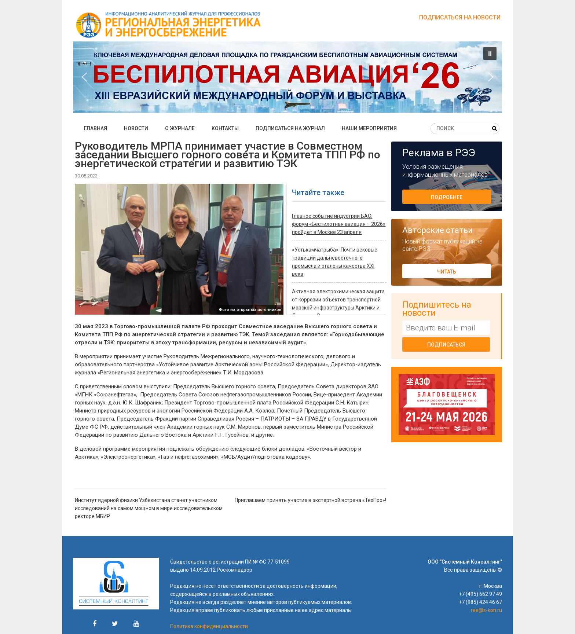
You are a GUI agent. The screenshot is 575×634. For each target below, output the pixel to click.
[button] (287, 77)
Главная (95, 128)
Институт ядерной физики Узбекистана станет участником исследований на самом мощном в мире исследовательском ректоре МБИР (149, 508)
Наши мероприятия (369, 128)
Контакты (225, 128)
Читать (446, 272)
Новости (136, 128)
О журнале (180, 128)
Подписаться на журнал (290, 128)
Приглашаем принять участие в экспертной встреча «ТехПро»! (310, 500)
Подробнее (446, 197)
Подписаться (446, 345)
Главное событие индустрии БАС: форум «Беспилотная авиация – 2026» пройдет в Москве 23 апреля (338, 224)
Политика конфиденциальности (209, 626)
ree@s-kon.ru (486, 610)
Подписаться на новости (460, 17)
